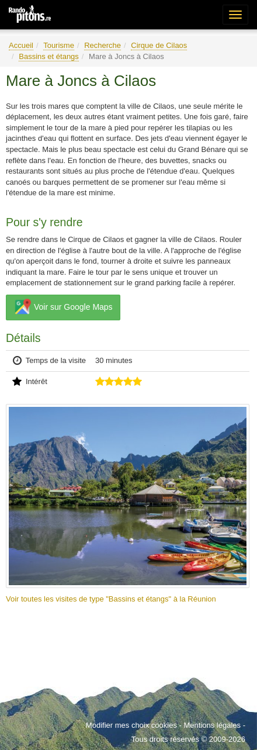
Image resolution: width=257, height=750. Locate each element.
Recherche (102, 45)
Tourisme (58, 45)
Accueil (21, 45)
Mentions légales (212, 725)
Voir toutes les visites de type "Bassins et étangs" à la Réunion (111, 599)
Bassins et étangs (49, 56)
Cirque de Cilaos (159, 45)
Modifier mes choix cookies (131, 725)
